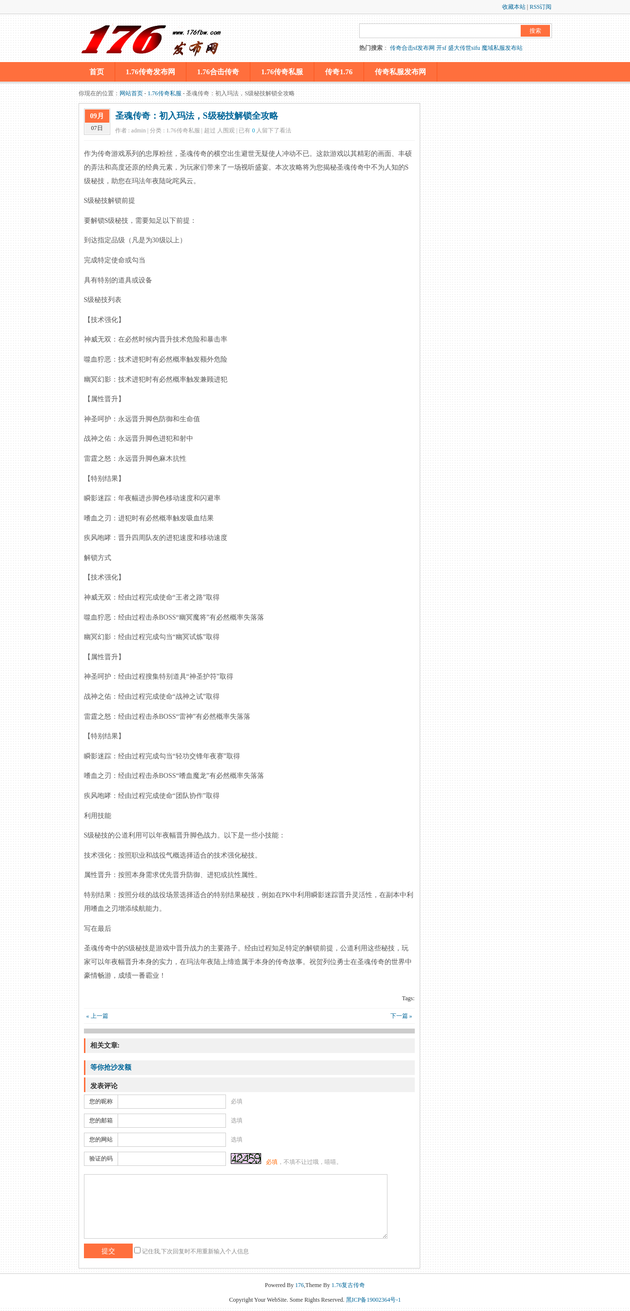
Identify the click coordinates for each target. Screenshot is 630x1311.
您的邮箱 (101, 1120)
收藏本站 (514, 6)
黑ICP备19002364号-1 (373, 1299)
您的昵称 (101, 1101)
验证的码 (101, 1158)
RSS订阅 (540, 6)
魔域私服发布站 (502, 47)
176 (299, 1285)
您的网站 (101, 1139)
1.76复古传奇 (348, 1285)
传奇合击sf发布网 (412, 47)
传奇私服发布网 (400, 72)
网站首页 (131, 93)
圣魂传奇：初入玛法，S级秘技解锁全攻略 (196, 116)
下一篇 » (401, 1015)
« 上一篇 (97, 1015)
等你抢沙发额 (110, 1067)
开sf (441, 47)
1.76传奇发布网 (150, 72)
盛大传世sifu (464, 47)
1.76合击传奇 (218, 72)
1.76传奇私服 (282, 72)
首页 (96, 72)
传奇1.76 (338, 72)
